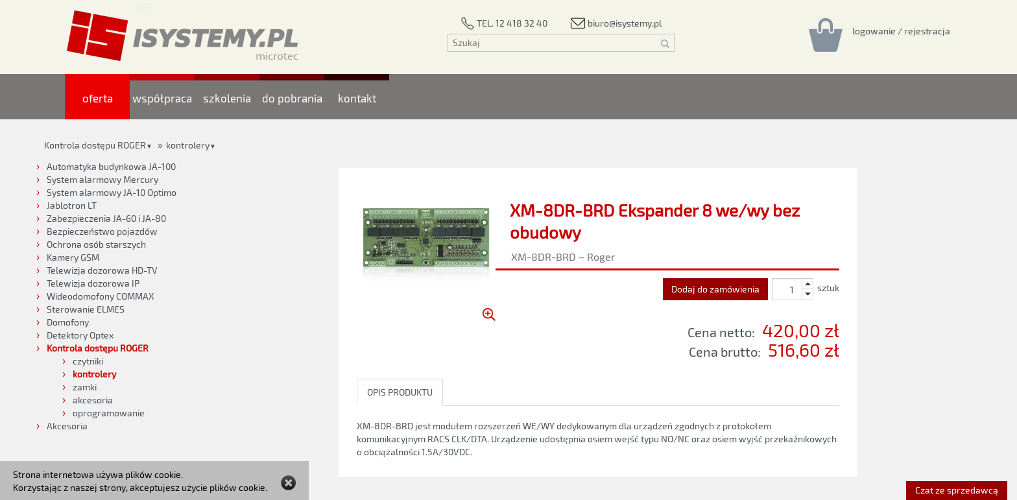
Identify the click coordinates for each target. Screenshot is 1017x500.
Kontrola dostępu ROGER (95, 144)
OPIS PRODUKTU (400, 392)
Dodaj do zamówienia (715, 288)
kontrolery (187, 144)
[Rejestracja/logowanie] (901, 30)
